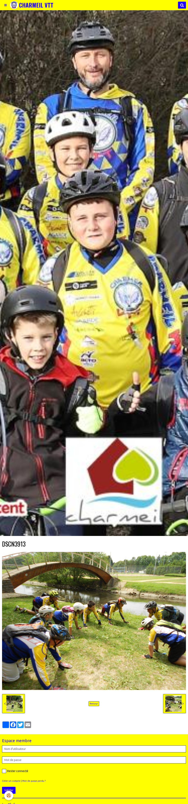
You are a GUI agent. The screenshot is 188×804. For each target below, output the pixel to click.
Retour (94, 703)
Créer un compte (11, 781)
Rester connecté (15, 771)
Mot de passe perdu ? (34, 781)
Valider (8, 790)
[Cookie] (8, 795)
